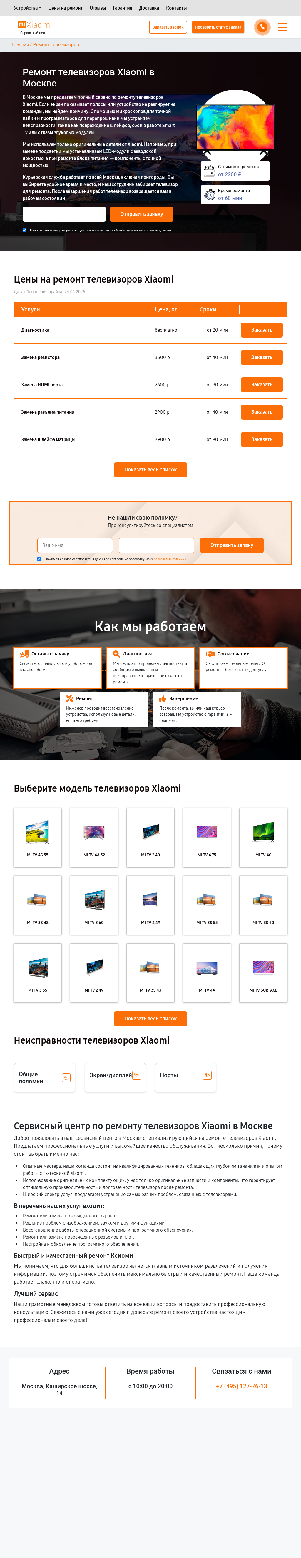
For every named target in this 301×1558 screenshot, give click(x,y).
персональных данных (155, 230)
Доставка (149, 8)
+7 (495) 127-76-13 (241, 1386)
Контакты (176, 8)
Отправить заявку (141, 214)
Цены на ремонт (65, 8)
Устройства (26, 8)
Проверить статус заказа (218, 27)
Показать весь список (150, 469)
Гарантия (122, 8)
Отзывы (98, 8)
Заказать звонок (168, 27)
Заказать (261, 330)
